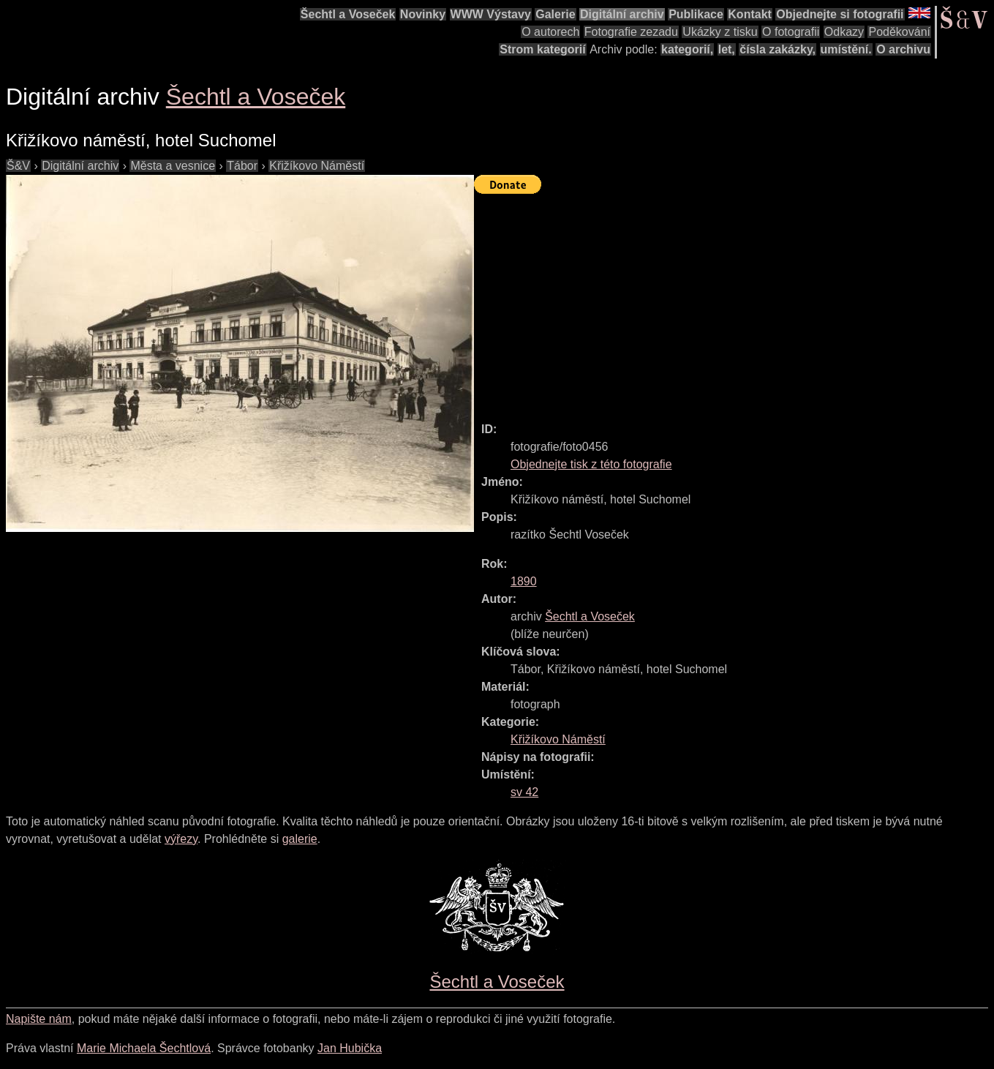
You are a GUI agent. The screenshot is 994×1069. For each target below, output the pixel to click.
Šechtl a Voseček (348, 14)
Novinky (422, 14)
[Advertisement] (734, 301)
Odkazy (844, 32)
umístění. (846, 49)
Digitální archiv (622, 14)
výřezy (181, 839)
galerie (299, 839)
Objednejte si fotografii (839, 14)
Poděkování (899, 32)
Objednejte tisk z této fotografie (591, 464)
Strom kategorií (542, 49)
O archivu (903, 49)
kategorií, (687, 49)
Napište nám (39, 1019)
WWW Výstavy (491, 14)
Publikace (696, 14)
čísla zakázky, (777, 49)
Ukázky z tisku (719, 32)
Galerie (555, 14)
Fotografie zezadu (631, 32)
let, (726, 49)
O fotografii (790, 32)
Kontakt (750, 14)
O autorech (550, 32)
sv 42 (524, 792)
